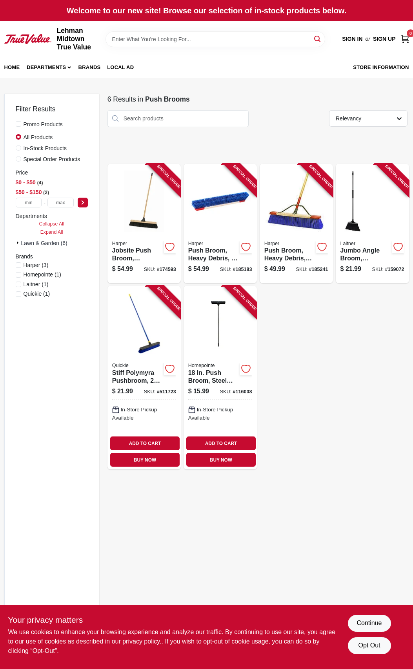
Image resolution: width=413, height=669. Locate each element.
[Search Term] (215, 39)
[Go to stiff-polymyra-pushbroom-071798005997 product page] (144, 377)
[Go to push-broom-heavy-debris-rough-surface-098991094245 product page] (296, 224)
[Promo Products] (18, 124)
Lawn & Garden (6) (44, 243)
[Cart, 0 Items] (405, 39)
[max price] (60, 202)
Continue (369, 623)
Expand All (51, 232)
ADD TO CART (145, 443)
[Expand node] (18, 242)
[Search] (318, 38)
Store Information (381, 67)
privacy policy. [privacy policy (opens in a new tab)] (141, 641)
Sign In (352, 39)
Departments (46, 67)
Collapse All (51, 224)
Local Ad (120, 67)
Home (12, 67)
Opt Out (369, 645)
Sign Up (384, 39)
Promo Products (43, 124)
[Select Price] (83, 202)
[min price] (29, 202)
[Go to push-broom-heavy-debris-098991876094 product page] (220, 224)
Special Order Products (52, 159)
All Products (38, 137)
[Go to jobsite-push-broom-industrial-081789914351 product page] (144, 224)
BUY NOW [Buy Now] (145, 460)
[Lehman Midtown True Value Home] (27, 39)
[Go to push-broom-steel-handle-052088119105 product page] (220, 377)
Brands (89, 67)
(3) (36, 265)
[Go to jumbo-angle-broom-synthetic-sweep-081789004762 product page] (372, 224)
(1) (43, 274)
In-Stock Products (45, 148)
